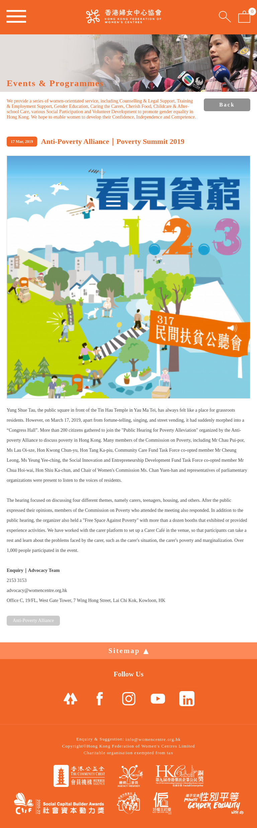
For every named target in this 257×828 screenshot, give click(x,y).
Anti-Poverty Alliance (33, 620)
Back (227, 105)
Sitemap (128, 651)
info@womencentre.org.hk (153, 739)
